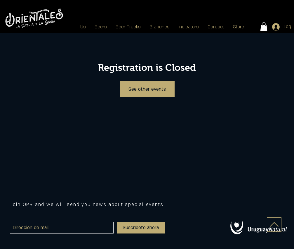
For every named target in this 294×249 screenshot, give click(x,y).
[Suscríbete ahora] (141, 227)
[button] (159, 27)
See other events (147, 89)
